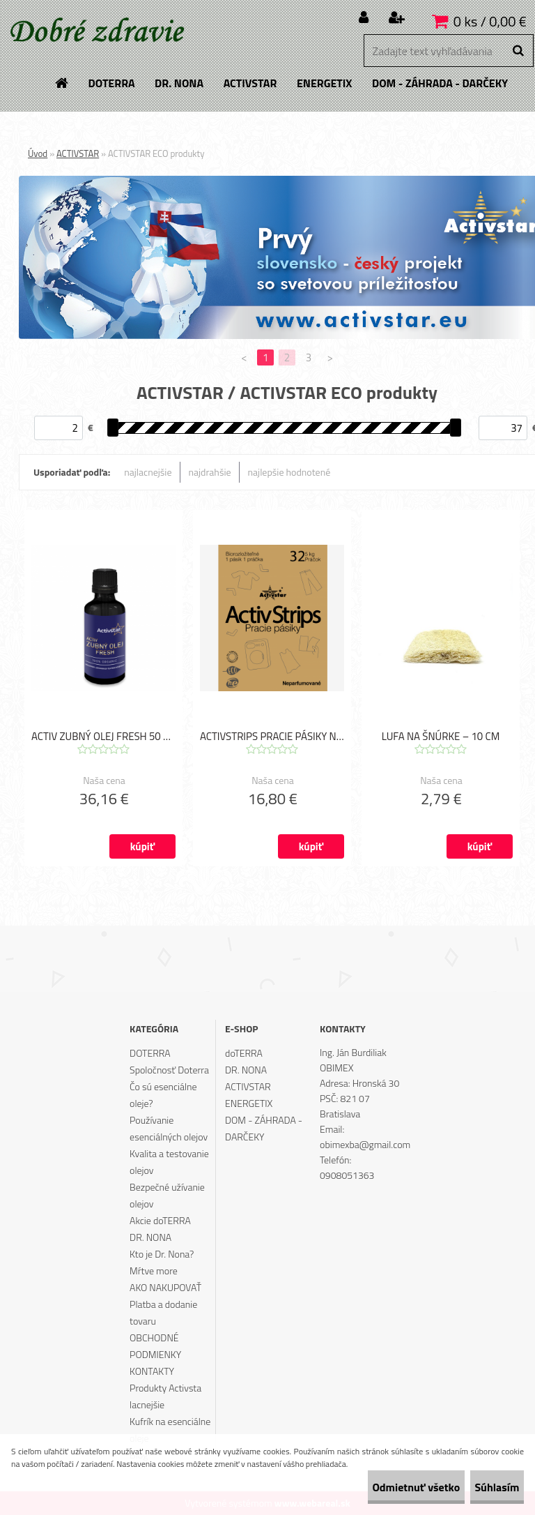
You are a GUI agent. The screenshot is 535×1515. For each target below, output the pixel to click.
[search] (518, 51)
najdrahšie (210, 472)
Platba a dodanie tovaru (163, 1312)
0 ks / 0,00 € (490, 21)
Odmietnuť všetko (377, 1487)
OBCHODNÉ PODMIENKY (155, 1346)
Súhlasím (484, 1487)
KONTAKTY (152, 1371)
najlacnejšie (147, 472)
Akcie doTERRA (160, 1220)
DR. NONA (150, 1237)
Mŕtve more (154, 1270)
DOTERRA (150, 1053)
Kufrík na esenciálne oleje (170, 1429)
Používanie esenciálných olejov (169, 1128)
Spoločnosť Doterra (169, 1069)
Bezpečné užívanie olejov (167, 1195)
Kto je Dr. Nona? (162, 1253)
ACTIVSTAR (77, 153)
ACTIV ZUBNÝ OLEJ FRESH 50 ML (103, 739)
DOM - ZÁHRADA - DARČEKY (263, 1128)
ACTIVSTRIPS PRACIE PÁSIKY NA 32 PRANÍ (272, 739)
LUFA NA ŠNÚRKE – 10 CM (441, 739)
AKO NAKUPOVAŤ (165, 1287)
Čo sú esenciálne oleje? (163, 1094)
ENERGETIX (248, 1103)
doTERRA (244, 1053)
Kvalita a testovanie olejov (169, 1161)
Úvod (37, 153)
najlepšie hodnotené (289, 472)
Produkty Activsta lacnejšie (165, 1396)
